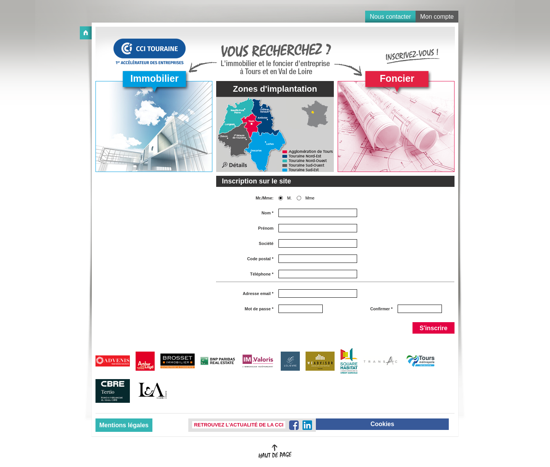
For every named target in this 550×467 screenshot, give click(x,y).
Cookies (382, 424)
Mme (309, 198)
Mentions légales (124, 425)
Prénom (265, 228)
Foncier (397, 78)
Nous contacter (390, 16)
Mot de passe (258, 309)
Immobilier (154, 78)
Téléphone (261, 274)
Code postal (260, 259)
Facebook (294, 425)
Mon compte (437, 16)
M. (289, 198)
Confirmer (381, 309)
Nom (267, 213)
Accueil (86, 32)
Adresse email (258, 294)
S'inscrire (433, 327)
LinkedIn (307, 425)
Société (266, 244)
